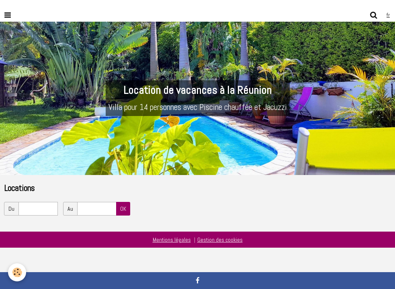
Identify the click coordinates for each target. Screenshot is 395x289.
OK (123, 208)
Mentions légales (172, 239)
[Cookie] (17, 272)
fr (388, 14)
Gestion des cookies (220, 239)
